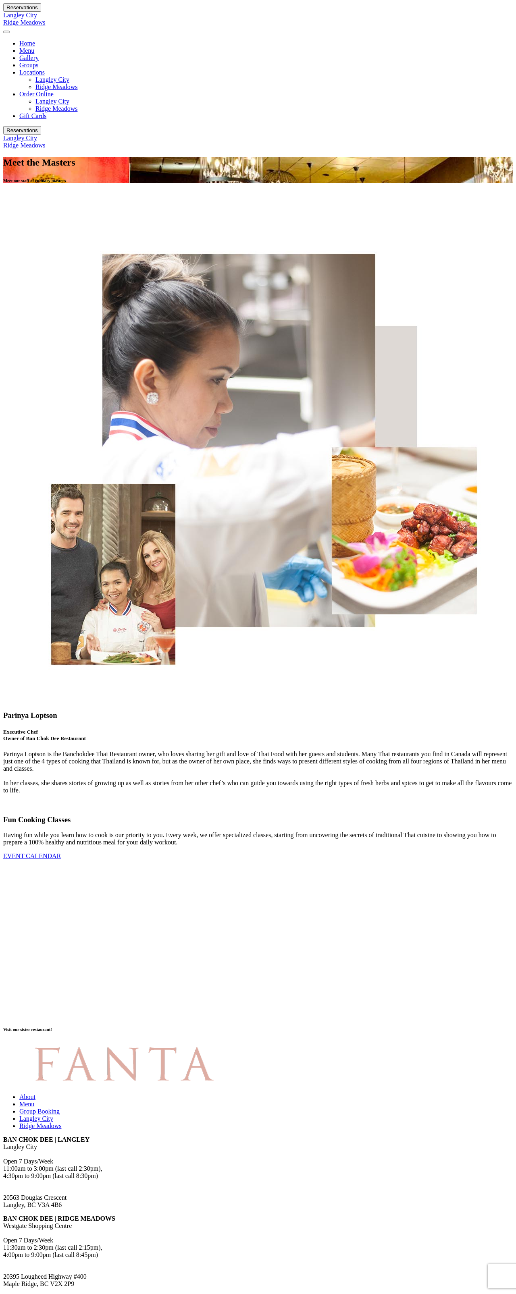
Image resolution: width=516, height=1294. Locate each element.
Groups (28, 65)
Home (27, 43)
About (27, 1096)
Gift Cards (32, 115)
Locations (32, 72)
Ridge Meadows (24, 22)
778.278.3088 (21, 1183)
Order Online (36, 94)
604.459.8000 (21, 1262)
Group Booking (39, 1111)
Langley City (20, 15)
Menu (26, 50)
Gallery (29, 57)
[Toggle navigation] (6, 32)
